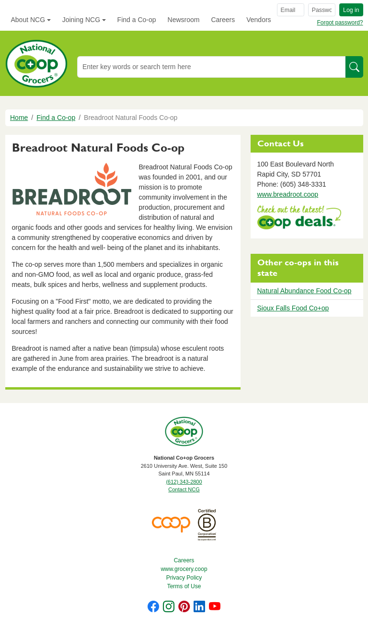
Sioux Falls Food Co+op (293, 308)
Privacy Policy (184, 577)
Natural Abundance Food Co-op (304, 291)
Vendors (258, 20)
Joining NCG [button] (81, 20)
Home (19, 117)
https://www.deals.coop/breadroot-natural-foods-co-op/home (299, 218)
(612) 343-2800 (184, 482)
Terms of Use (184, 586)
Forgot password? (340, 22)
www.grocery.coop (184, 569)
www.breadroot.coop (288, 194)
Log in (351, 10)
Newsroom (184, 20)
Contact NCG (183, 489)
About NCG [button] (28, 20)
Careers (223, 20)
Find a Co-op (136, 20)
